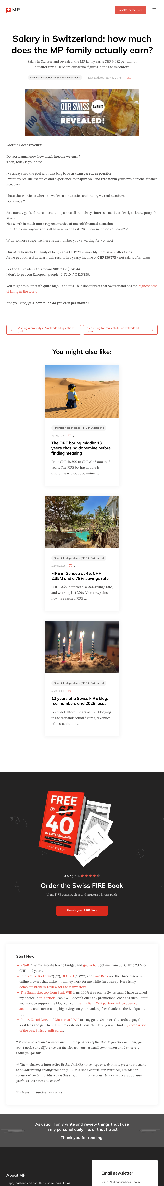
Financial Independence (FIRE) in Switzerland (55, 77)
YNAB (25, 965)
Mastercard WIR (67, 1020)
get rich (89, 965)
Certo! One (39, 1020)
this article (47, 998)
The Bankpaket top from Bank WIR (46, 992)
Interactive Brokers (35, 976)
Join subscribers (130, 9)
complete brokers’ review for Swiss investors (52, 987)
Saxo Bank (100, 976)
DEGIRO (68, 976)
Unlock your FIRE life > (82, 910)
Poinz (25, 1020)
